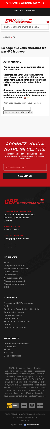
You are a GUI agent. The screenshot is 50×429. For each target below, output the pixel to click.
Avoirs (7, 350)
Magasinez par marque (15, 284)
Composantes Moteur (14, 265)
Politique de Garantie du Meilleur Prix (21, 309)
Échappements (11, 275)
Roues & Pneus (11, 272)
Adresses (8, 353)
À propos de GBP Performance (18, 303)
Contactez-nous (11, 318)
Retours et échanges (14, 312)
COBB (6, 287)
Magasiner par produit (14, 281)
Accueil (6, 37)
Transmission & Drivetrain (16, 268)
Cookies (7, 324)
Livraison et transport (14, 315)
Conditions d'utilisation (15, 327)
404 (15, 37)
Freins (7, 262)
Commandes (10, 347)
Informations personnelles (16, 343)
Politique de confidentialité (16, 321)
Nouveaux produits (13, 278)
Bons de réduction (12, 356)
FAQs (6, 306)
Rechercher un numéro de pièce (18, 112)
